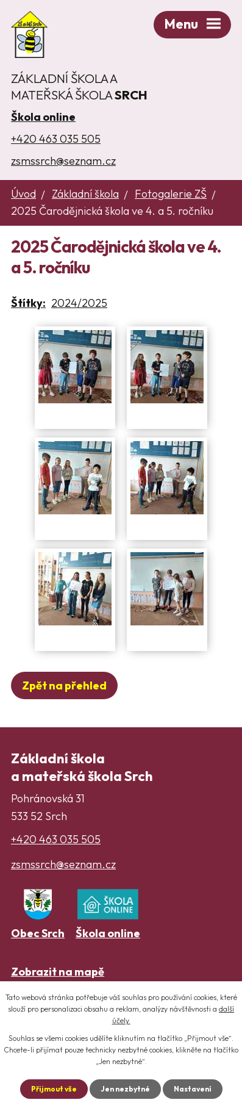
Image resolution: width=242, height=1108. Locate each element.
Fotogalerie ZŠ (171, 194)
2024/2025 (79, 303)
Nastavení (193, 1088)
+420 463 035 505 (56, 139)
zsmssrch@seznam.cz (63, 161)
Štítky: (28, 303)
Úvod (23, 194)
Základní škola (85, 194)
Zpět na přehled (64, 685)
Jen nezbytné (125, 1088)
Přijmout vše (54, 1088)
